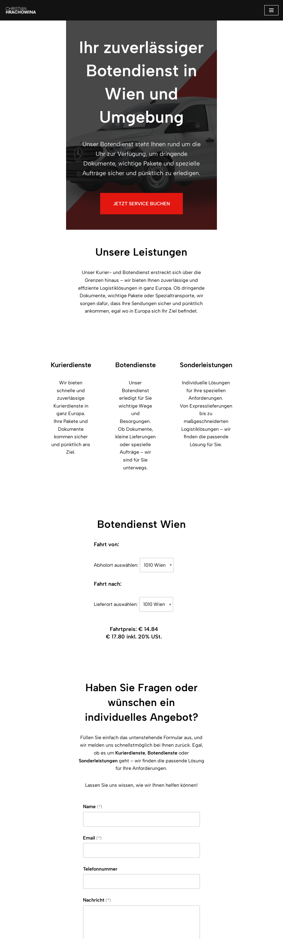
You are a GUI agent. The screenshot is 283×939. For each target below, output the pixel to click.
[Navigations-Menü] (271, 10)
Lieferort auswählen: (116, 504)
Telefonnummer (49, 744)
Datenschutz (159, 932)
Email (41, 713)
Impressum (120, 932)
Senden (52, 887)
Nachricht (45, 775)
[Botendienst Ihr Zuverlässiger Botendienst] (23, 10)
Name (41, 682)
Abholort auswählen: (116, 465)
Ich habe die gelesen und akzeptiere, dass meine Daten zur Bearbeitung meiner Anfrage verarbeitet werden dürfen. (140, 859)
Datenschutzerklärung (81, 859)
